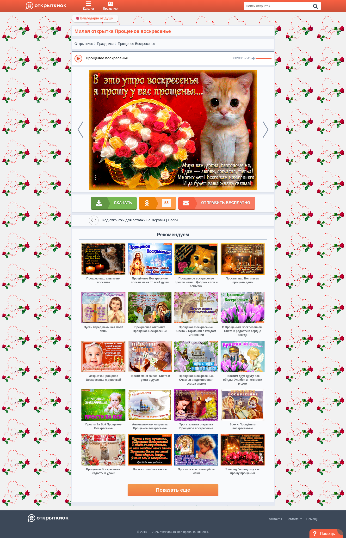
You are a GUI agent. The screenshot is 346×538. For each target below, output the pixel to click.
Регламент (294, 519)
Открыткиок (83, 44)
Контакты (275, 519)
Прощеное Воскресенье (136, 44)
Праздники (105, 44)
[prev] (80, 130)
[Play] (78, 58)
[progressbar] (264, 58)
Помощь (312, 519)
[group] (173, 58)
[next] (265, 130)
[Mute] (253, 58)
